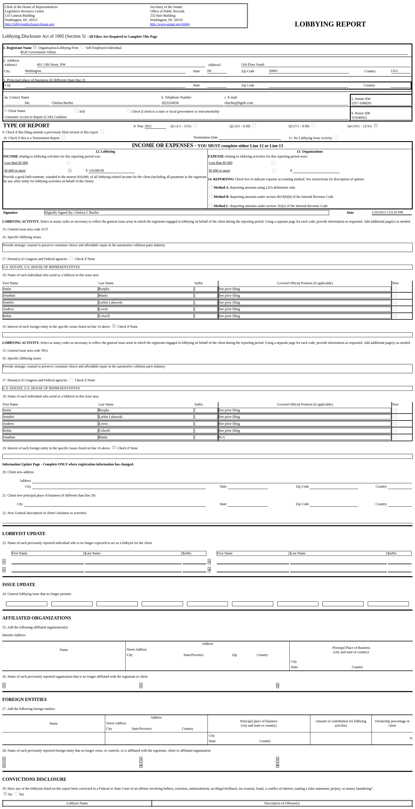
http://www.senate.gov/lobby (170, 24)
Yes (19, 794)
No (8, 794)
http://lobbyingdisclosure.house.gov (29, 24)
